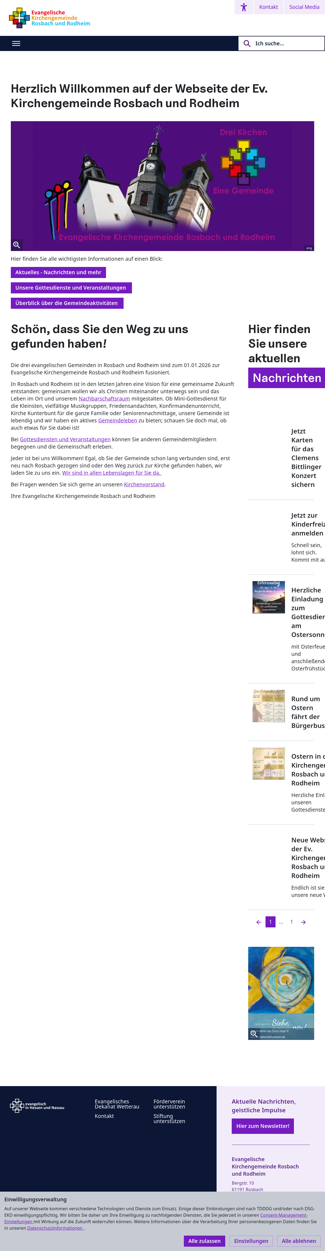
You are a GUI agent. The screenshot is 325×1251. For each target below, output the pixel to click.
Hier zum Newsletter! (262, 1126)
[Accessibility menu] (243, 7)
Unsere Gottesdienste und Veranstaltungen (71, 287)
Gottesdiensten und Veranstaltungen (65, 439)
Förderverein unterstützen (169, 1104)
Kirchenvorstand (144, 484)
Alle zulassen (204, 1241)
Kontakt (268, 7)
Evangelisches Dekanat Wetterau (117, 1104)
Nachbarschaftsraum (104, 398)
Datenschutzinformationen (55, 1228)
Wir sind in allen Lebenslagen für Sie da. (112, 472)
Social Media (304, 7)
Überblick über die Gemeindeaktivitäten (67, 303)
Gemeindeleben (117, 420)
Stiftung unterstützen (169, 1119)
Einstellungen (251, 1241)
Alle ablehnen (299, 1241)
